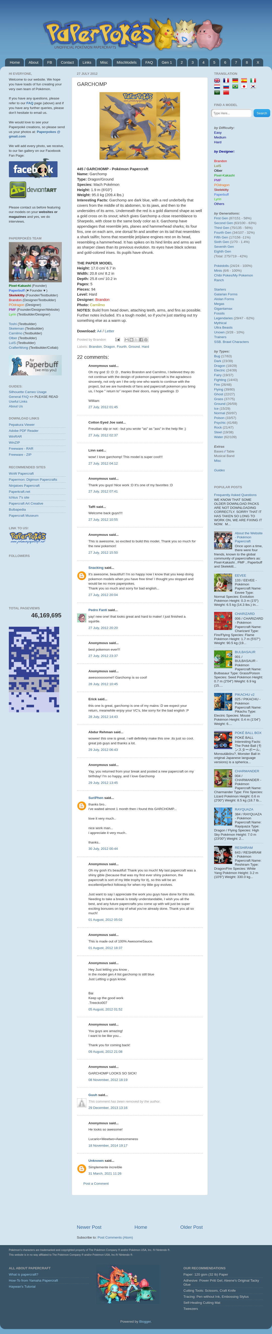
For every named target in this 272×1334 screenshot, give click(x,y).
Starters (220, 289)
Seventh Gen (224, 247)
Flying (218, 389)
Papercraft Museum (24, 515)
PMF (217, 180)
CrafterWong (18, 347)
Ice (216, 408)
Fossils (219, 313)
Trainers (220, 337)
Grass (218, 399)
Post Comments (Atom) (115, 1237)
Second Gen (223, 223)
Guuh (92, 1095)
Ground (134, 346)
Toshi (13, 324)
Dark (217, 361)
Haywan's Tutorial (22, 1286)
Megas (219, 304)
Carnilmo (15, 333)
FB (49, 62)
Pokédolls (221, 266)
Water (218, 437)
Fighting (220, 380)
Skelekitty (221, 190)
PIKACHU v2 (244, 694)
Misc (104, 62)
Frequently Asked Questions (235, 495)
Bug (217, 356)
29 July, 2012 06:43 (103, 750)
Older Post (191, 1227)
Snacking (96, 568)
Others (219, 204)
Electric (219, 370)
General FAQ (19, 397)
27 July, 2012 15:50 (103, 552)
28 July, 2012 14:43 (103, 717)
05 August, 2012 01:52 (105, 1009)
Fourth (122, 346)
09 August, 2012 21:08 (105, 1052)
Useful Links (18, 401)
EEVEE (240, 575)
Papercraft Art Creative (26, 503)
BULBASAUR (245, 652)
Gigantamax (223, 308)
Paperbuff (221, 194)
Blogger (145, 1321)
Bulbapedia (17, 509)
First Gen (221, 218)
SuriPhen (95, 798)
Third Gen (221, 228)
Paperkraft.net (19, 492)
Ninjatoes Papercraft (24, 485)
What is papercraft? (23, 1274)
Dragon (109, 346)
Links (87, 62)
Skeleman (16, 328)
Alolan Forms (224, 299)
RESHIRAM (244, 848)
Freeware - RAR (21, 448)
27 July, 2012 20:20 (103, 628)
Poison (219, 418)
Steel (218, 432)
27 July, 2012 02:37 (103, 435)
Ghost (218, 394)
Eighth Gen (222, 251)
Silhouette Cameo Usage (28, 392)
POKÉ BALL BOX (248, 733)
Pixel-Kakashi (224, 175)
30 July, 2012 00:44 (103, 849)
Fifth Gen (221, 237)
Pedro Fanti (97, 610)
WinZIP (14, 442)
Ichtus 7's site (19, 497)
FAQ (149, 62)
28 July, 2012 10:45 (103, 684)
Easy (218, 132)
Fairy (218, 375)
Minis (218, 270)
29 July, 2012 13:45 (103, 783)
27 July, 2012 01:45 (103, 407)
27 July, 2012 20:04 (103, 595)
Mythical (220, 323)
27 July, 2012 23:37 (103, 656)
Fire (217, 385)
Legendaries (223, 318)
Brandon (95, 346)
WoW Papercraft (21, 473)
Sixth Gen (221, 242)
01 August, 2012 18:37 (105, 948)
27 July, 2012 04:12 (103, 463)
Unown (219, 332)
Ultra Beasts (223, 327)
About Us (16, 406)
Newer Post (89, 1227)
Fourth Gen (222, 232)
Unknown (96, 1161)
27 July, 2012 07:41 (103, 491)
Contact (67, 62)
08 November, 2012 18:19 (107, 1080)
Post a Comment (96, 1183)
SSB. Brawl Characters (231, 342)
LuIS (12, 343)
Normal (219, 413)
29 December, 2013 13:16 (107, 1108)
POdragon (222, 185)
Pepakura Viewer (22, 425)
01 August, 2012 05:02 (105, 920)
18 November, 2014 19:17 (107, 1145)
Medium (220, 137)
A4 (99, 331)
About (34, 62)
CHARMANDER (247, 771)
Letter (109, 331)
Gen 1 (167, 62)
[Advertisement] (140, 1209)
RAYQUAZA (244, 809)
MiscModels (127, 62)
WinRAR (15, 436)
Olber (13, 338)
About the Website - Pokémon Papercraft (248, 537)
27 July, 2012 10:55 (103, 519)
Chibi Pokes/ (223, 275)
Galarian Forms (225, 294)
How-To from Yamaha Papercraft (33, 1280)
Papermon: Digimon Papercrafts (33, 479)
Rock (218, 427)
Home (15, 62)
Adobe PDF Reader (24, 431)
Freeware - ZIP (20, 455)
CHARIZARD (245, 614)
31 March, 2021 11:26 (104, 1173)
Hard (145, 346)
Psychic (220, 423)
